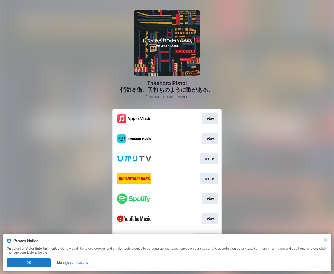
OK (29, 263)
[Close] (325, 240)
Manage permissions (72, 263)
